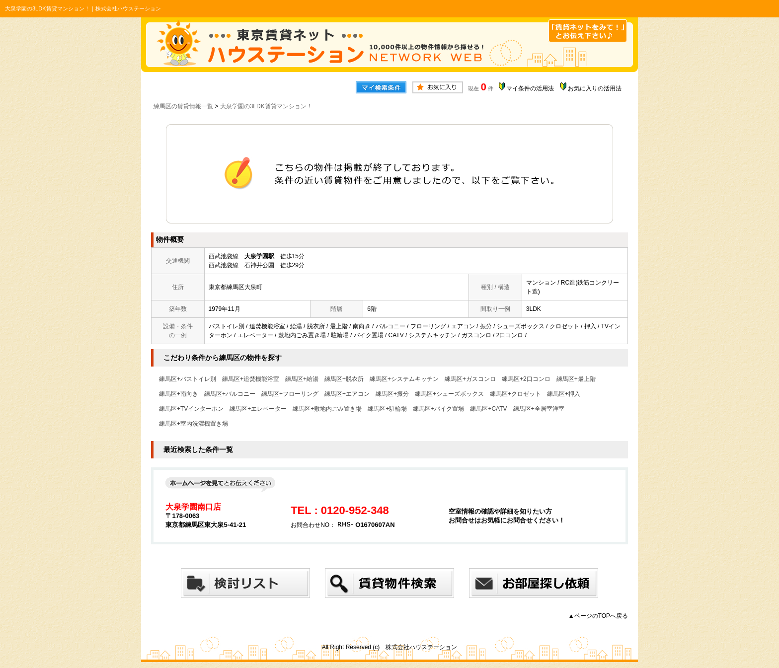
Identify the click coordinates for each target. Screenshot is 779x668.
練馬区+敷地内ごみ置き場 (327, 408)
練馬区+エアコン (347, 393)
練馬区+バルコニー (229, 393)
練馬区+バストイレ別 (187, 378)
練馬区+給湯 (301, 378)
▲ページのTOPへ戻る (598, 615)
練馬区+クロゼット (515, 393)
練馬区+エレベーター (258, 408)
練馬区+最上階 (576, 378)
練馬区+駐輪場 (387, 408)
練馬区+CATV (488, 408)
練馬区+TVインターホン (191, 408)
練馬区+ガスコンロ (470, 378)
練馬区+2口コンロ (526, 378)
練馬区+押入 (563, 393)
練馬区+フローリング (289, 393)
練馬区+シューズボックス (449, 393)
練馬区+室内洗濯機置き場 (193, 423)
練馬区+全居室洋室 (538, 408)
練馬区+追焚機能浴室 (250, 378)
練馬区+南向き (178, 393)
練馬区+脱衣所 (344, 378)
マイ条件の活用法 (530, 88)
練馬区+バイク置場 (438, 408)
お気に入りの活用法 (595, 88)
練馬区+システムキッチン (404, 378)
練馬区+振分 (392, 393)
